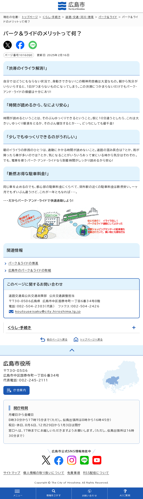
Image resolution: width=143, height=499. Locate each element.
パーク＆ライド (108, 17)
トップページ (30, 17)
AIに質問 (125, 495)
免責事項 (73, 472)
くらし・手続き (52, 17)
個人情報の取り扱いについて (43, 472)
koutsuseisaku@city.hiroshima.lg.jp (48, 311)
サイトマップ (11, 472)
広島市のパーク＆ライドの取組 (29, 270)
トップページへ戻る (91, 339)
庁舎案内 (19, 390)
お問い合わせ (89, 496)
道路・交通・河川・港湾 (79, 17)
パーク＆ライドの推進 (23, 263)
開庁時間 (21, 408)
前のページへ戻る (57, 339)
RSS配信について (96, 472)
